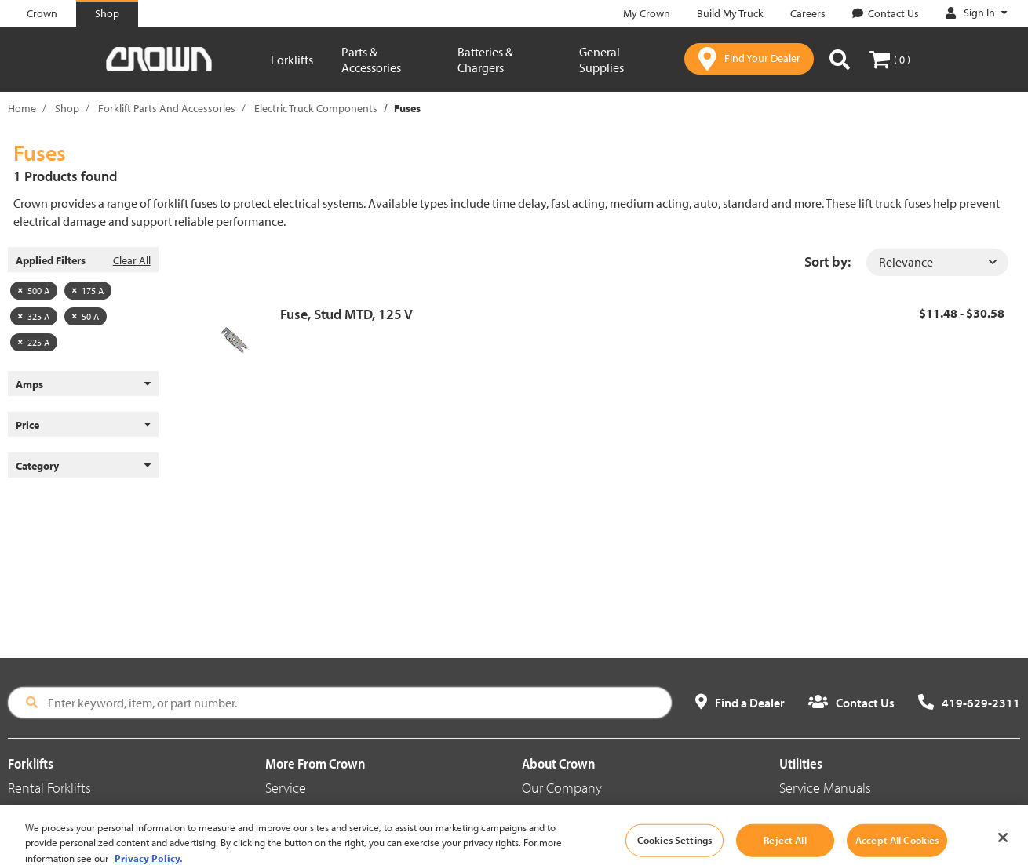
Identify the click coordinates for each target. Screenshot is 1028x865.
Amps (83, 384)
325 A (33, 316)
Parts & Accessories (371, 59)
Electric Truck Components (315, 108)
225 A (33, 342)
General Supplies (601, 59)
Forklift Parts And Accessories (166, 108)
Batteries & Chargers (485, 59)
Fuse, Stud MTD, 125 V (346, 314)
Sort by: (827, 262)
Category (83, 466)
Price (83, 425)
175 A (88, 290)
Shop (67, 108)
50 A (85, 316)
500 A (33, 290)
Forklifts (292, 59)
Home (22, 108)
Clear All (132, 260)
